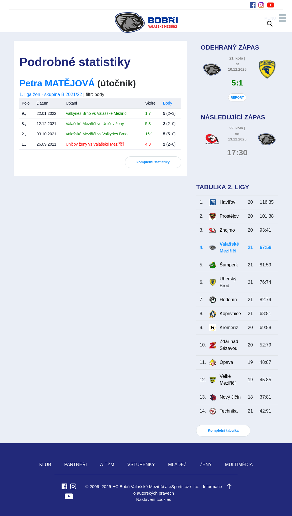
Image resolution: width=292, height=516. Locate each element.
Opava (226, 362)
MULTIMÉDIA (239, 464)
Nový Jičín (230, 397)
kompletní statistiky (153, 162)
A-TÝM (107, 464)
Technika (229, 411)
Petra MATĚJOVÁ (57, 83)
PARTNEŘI (75, 464)
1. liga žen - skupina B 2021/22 (50, 94)
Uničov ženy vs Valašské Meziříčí (95, 144)
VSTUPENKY (141, 464)
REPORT (237, 97)
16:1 (149, 134)
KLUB (45, 464)
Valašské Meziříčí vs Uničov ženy (95, 123)
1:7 (148, 113)
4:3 (148, 144)
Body (167, 103)
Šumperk (229, 264)
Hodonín (228, 299)
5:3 (148, 123)
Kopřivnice (230, 313)
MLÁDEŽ (177, 464)
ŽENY (206, 464)
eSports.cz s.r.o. (184, 486)
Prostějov (229, 216)
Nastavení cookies (153, 499)
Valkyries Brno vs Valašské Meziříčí (96, 113)
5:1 (237, 82)
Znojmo (227, 230)
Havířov (227, 202)
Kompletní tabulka (223, 431)
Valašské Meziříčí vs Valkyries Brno (96, 134)
